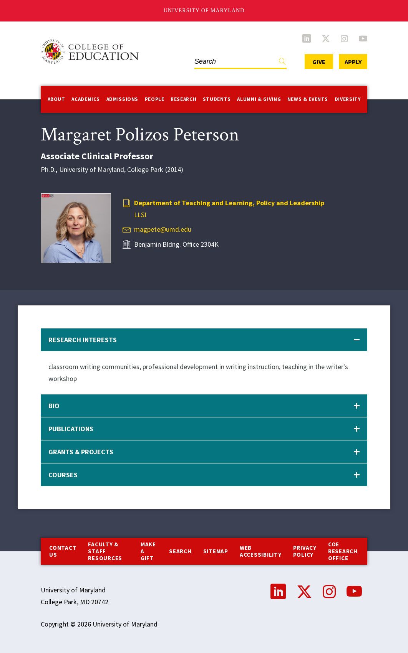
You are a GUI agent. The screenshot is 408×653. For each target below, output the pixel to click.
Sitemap (215, 551)
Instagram (344, 38)
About (56, 99)
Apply (353, 62)
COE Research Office (343, 551)
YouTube (363, 38)
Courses (63, 474)
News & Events (307, 99)
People (154, 99)
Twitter (326, 38)
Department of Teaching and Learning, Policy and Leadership (229, 202)
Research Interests (82, 339)
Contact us (62, 551)
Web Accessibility (261, 551)
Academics (85, 99)
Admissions (122, 99)
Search (180, 551)
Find (282, 63)
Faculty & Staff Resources (105, 551)
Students (217, 99)
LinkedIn (306, 38)
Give (318, 62)
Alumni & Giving (259, 99)
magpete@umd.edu (162, 229)
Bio (54, 405)
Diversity (348, 99)
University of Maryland (204, 10)
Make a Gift (148, 551)
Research (183, 99)
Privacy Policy (305, 551)
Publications (70, 428)
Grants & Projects (80, 451)
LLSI (140, 214)
